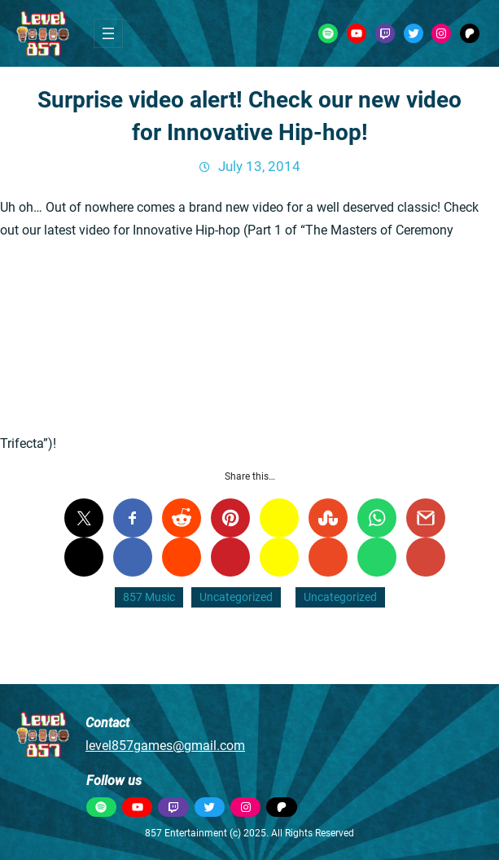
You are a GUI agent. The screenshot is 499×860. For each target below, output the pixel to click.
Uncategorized (236, 596)
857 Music (149, 596)
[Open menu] (108, 33)
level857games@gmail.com (165, 745)
